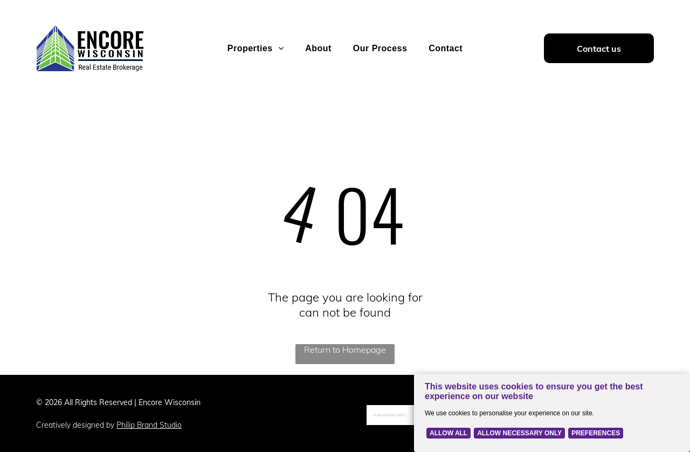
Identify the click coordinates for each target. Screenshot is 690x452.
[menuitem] (255, 48)
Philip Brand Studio (149, 425)
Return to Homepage (345, 349)
